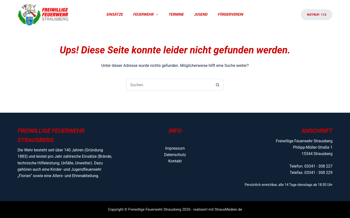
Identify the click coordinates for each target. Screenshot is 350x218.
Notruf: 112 (316, 14)
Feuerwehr (146, 15)
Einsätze (115, 14)
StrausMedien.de (228, 209)
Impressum (175, 148)
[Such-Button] (218, 85)
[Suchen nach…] (169, 85)
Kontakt (175, 161)
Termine (176, 14)
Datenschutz (175, 154)
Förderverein (230, 14)
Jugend (201, 14)
